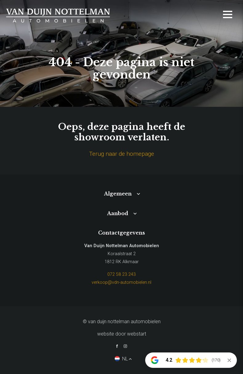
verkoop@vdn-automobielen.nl (121, 282)
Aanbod (117, 213)
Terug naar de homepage (121, 153)
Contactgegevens (121, 233)
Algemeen (118, 194)
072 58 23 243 (121, 274)
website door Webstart (121, 334)
